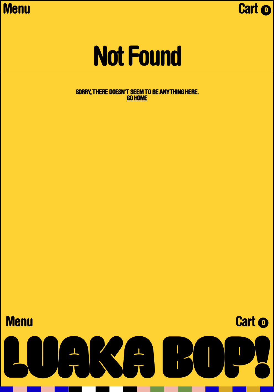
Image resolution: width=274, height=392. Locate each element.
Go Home (137, 98)
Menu (16, 10)
